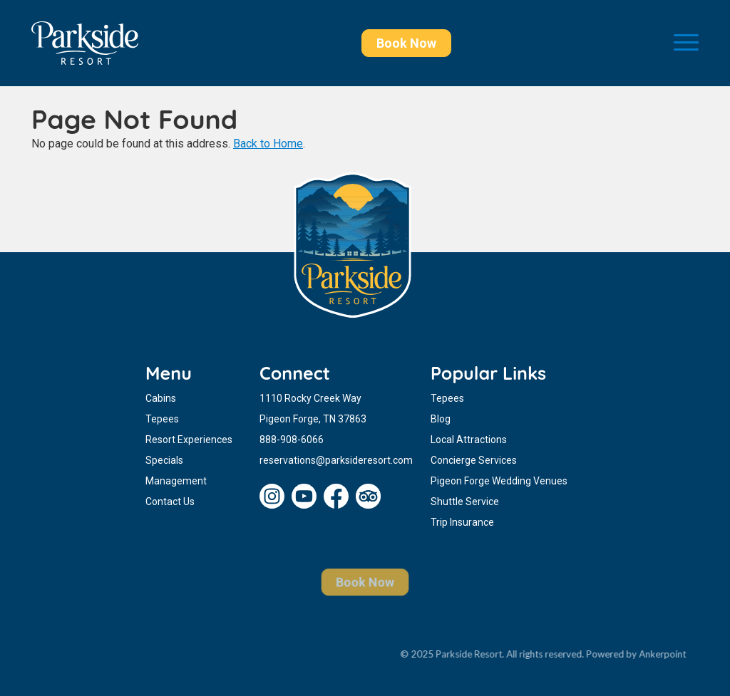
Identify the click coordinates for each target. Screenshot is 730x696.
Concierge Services (474, 460)
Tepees (162, 419)
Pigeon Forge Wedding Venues (499, 481)
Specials (164, 460)
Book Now (406, 43)
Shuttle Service (465, 501)
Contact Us (170, 501)
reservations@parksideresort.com (336, 460)
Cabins (160, 398)
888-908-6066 (291, 439)
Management (176, 481)
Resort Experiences (188, 439)
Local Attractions (469, 439)
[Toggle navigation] (686, 43)
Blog (441, 419)
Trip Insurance (462, 522)
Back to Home (268, 143)
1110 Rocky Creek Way (310, 398)
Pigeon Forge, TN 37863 (312, 419)
